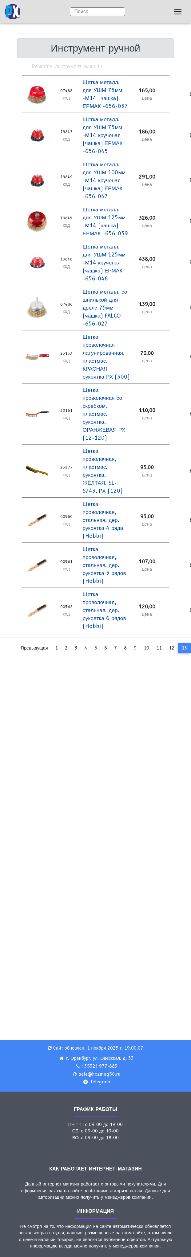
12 (171, 648)
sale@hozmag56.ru (100, 1074)
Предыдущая (34, 648)
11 (159, 648)
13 (184, 648)
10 (146, 648)
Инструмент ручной (76, 66)
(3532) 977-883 (99, 1066)
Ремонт (40, 66)
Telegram (100, 1082)
